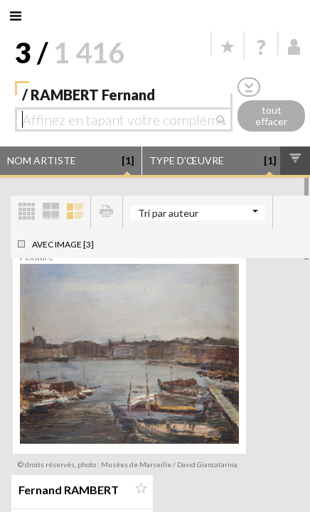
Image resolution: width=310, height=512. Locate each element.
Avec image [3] (63, 244)
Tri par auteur (168, 213)
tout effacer (271, 116)
